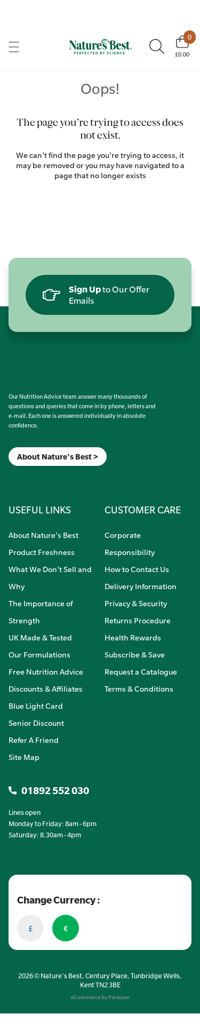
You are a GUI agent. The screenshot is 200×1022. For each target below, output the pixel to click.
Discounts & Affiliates (46, 688)
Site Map (24, 757)
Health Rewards (133, 637)
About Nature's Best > (57, 456)
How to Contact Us (137, 569)
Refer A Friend (34, 739)
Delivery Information (141, 586)
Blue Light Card (36, 705)
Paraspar (119, 997)
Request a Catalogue (141, 671)
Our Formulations (39, 654)
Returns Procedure (138, 620)
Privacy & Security (136, 603)
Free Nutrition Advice (46, 671)
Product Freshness (42, 552)
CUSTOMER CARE (143, 510)
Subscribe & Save (135, 654)
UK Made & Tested (40, 637)
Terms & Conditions (139, 688)
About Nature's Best (43, 535)
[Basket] (182, 46)
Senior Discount (36, 722)
